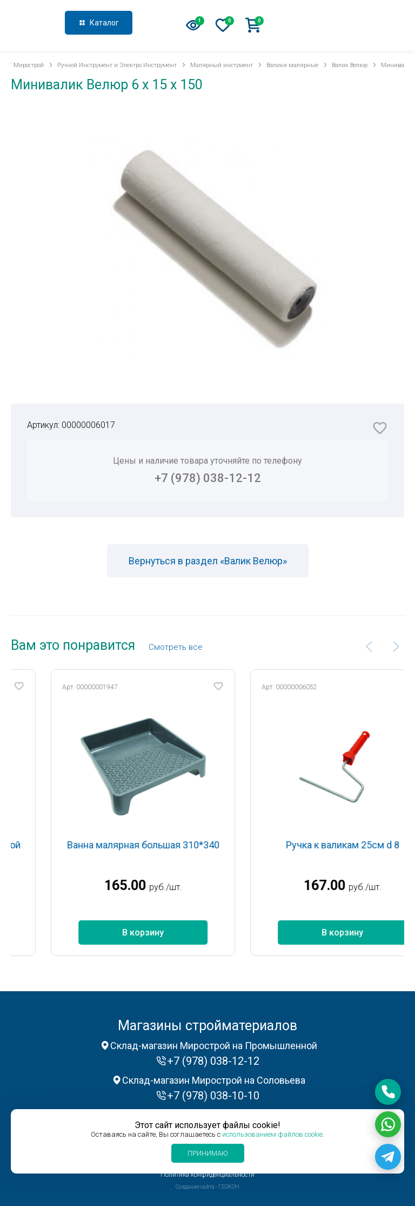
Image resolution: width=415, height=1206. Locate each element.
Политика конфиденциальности (207, 1174)
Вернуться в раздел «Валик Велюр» (208, 560)
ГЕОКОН (228, 1187)
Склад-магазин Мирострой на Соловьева (213, 1080)
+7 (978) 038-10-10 (213, 1095)
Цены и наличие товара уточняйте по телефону (207, 470)
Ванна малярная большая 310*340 (162, 845)
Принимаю (208, 1153)
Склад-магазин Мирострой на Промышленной (213, 1045)
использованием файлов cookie (272, 1134)
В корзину (163, 932)
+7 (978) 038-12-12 (354, 24)
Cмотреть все (176, 647)
